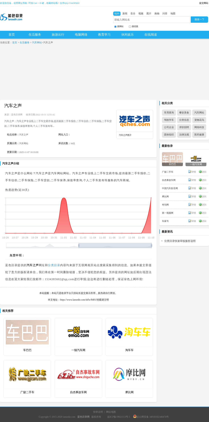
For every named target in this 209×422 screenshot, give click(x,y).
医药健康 (199, 134)
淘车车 (129, 350)
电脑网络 (81, 34)
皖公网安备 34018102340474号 (151, 417)
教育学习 (104, 34)
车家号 (165, 221)
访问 (204, 172)
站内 (116, 13)
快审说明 (98, 412)
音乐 (132, 13)
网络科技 (199, 127)
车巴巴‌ (27, 350)
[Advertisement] (104, 73)
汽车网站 (37, 42)
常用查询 (169, 112)
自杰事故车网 (78, 392)
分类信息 (184, 120)
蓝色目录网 (16, 114)
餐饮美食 (184, 112)
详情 (193, 172)
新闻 (124, 13)
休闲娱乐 (127, 34)
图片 (148, 13)
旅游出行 (58, 34)
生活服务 (35, 34)
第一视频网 (167, 213)
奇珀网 (165, 204)
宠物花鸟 (199, 120)
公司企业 (169, 127)
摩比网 (129, 392)
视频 (140, 13)
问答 (164, 13)
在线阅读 (150, 34)
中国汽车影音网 (170, 188)
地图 (173, 13)
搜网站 (118, 26)
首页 (12, 34)
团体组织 (169, 134)
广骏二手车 (27, 392)
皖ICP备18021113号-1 (118, 417)
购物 (156, 13)
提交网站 (203, 3)
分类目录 (54, 265)
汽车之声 (13, 105)
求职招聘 (184, 127)
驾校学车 (169, 120)
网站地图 (111, 412)
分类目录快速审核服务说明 (180, 241)
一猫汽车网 (78, 350)
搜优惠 (133, 26)
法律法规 (184, 134)
